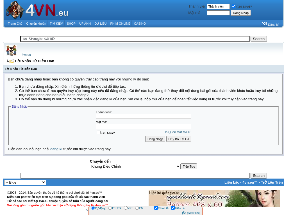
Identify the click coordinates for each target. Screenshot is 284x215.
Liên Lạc (231, 182)
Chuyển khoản (36, 23)
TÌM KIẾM (56, 23)
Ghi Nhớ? (242, 7)
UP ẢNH (85, 23)
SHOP (71, 23)
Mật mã (194, 13)
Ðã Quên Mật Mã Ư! (177, 132)
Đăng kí (273, 24)
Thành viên (197, 6)
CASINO (140, 23)
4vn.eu (26, 54)
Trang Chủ (15, 23)
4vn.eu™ (250, 182)
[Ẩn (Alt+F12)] (191, 212)
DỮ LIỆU (100, 23)
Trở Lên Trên (272, 182)
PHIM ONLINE (120, 23)
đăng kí (56, 149)
